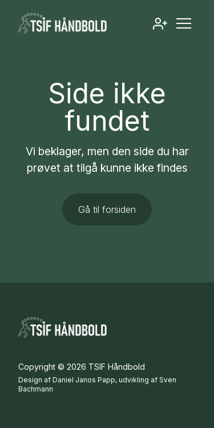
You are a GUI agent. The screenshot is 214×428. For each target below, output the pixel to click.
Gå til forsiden (107, 209)
